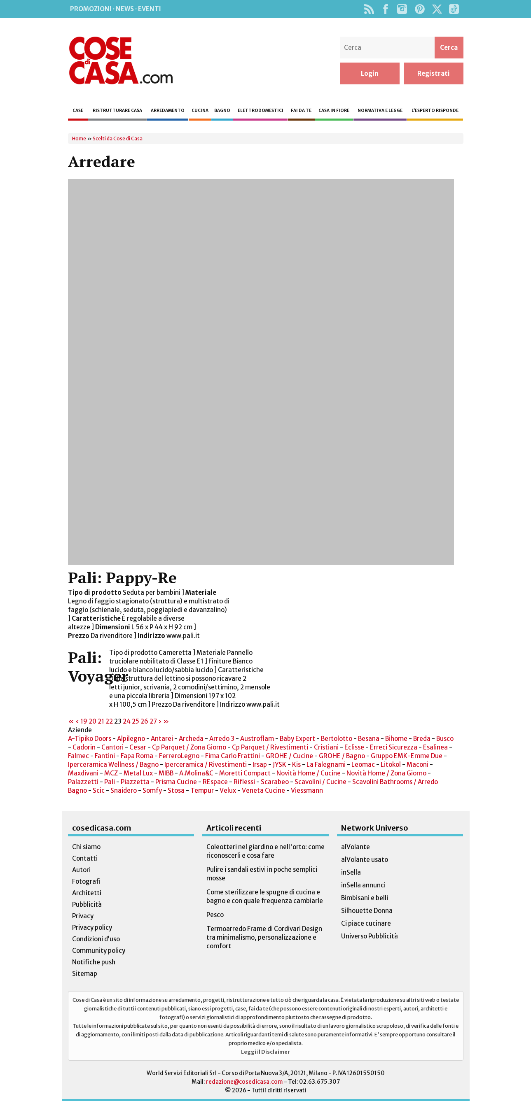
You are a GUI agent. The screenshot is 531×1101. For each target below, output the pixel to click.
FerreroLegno (179, 756)
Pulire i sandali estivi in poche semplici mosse (261, 874)
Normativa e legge (380, 110)
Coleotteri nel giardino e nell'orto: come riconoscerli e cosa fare (265, 851)
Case (78, 110)
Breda (421, 739)
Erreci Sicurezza (393, 747)
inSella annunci (363, 885)
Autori (81, 870)
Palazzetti (83, 782)
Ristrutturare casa (117, 110)
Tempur (202, 790)
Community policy (98, 950)
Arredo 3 (221, 739)
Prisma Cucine (176, 782)
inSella (351, 872)
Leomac (363, 764)
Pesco (215, 915)
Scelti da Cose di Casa (118, 138)
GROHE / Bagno (342, 756)
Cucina (200, 110)
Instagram (402, 9)
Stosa (176, 790)
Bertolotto (336, 739)
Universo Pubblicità (369, 936)
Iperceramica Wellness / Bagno (113, 764)
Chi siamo (86, 847)
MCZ (111, 773)
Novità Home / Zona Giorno (386, 773)
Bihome (396, 739)
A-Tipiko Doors (89, 739)
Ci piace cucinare (366, 923)
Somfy (152, 790)
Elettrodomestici (260, 110)
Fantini (105, 756)
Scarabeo (275, 782)
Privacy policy (92, 927)
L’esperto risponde (435, 110)
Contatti (85, 858)
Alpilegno (131, 739)
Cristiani (326, 747)
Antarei (162, 739)
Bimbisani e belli (364, 898)
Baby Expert (297, 739)
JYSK (279, 764)
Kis (296, 764)
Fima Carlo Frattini (232, 756)
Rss (369, 9)
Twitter (437, 9)
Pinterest (420, 9)
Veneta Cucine (263, 790)
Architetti (86, 893)
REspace (215, 782)
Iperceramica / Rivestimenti (205, 764)
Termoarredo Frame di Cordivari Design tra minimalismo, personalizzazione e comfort (264, 937)
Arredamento (168, 110)
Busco (445, 739)
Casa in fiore (333, 110)
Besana (368, 739)
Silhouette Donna (367, 911)
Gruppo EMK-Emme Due (406, 756)
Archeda (191, 739)
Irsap (260, 764)
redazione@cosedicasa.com (244, 1081)
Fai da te (301, 110)
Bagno (222, 110)
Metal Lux (138, 773)
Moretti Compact (245, 773)
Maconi (417, 764)
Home (79, 138)
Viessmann (307, 790)
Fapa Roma (137, 756)
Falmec (78, 756)
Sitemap (84, 974)
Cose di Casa (120, 60)
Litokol (391, 764)
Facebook (386, 9)
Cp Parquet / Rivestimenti (270, 747)
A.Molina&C (196, 773)
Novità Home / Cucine (308, 773)
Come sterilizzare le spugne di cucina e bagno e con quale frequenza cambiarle (264, 896)
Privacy (83, 916)
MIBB (166, 773)
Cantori (112, 747)
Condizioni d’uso (96, 939)
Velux (228, 790)
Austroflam (257, 739)
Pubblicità (87, 904)
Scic (99, 790)
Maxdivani (83, 773)
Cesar (137, 747)
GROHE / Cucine (289, 756)
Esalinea (435, 747)
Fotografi (86, 881)
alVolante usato (364, 860)
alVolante (355, 847)
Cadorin (84, 747)
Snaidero (123, 790)
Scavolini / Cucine (320, 782)
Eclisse (354, 747)
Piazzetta (135, 782)
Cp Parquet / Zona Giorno (189, 747)
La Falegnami (326, 764)
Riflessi (244, 782)
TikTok (454, 9)
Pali (110, 782)
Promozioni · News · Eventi (115, 9)
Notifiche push (93, 962)
